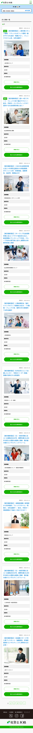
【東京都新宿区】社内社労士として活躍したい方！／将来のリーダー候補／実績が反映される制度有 (16, 372)
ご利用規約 (11, 712)
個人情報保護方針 (18, 712)
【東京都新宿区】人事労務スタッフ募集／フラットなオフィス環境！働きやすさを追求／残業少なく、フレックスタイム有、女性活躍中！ (16, 34)
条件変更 (27, 10)
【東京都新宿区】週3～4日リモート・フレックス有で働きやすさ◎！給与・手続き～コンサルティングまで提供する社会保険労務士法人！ (16, 102)
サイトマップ (27, 712)
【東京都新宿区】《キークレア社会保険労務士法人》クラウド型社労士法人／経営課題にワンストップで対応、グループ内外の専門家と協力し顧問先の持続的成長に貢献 (16, 238)
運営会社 (5, 712)
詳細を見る (16, 82)
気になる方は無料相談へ (16, 87)
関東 (4, 11)
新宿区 (12, 11)
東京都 (8, 11)
